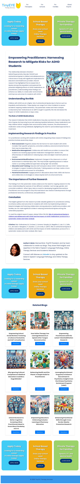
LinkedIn (45, 254)
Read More (16, 344)
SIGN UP (40, 41)
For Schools (42, 6)
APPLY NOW (14, 38)
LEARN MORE (66, 36)
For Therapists (28, 6)
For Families (55, 6)
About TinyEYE (69, 6)
